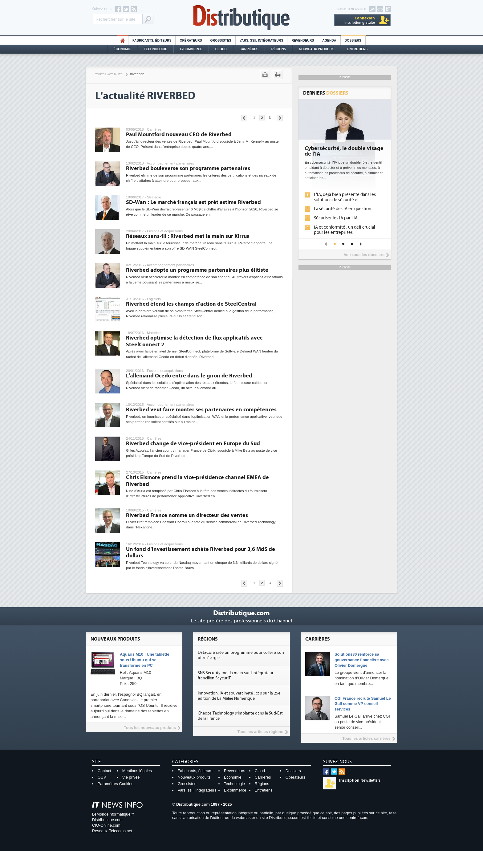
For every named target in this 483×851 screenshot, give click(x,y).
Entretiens (357, 49)
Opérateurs (191, 40)
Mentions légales (137, 770)
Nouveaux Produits (316, 49)
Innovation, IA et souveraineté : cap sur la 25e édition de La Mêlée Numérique (239, 696)
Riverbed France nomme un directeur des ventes (187, 515)
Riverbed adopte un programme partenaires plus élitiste (197, 270)
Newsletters (359, 780)
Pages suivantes (280, 118)
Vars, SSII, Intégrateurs (261, 40)
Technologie (155, 49)
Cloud (221, 49)
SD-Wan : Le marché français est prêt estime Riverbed (193, 202)
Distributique (241, 18)
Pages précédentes (244, 118)
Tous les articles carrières (366, 738)
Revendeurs (302, 40)
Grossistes (220, 40)
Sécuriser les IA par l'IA (336, 218)
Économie (122, 49)
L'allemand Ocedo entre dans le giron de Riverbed (189, 376)
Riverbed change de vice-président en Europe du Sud (193, 443)
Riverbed (137, 74)
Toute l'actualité (109, 74)
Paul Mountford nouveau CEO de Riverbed (179, 134)
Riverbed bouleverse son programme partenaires (188, 168)
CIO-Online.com (106, 825)
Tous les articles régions (260, 731)
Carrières (249, 49)
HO (122, 40)
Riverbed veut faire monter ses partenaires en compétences (201, 409)
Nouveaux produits (194, 777)
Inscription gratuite (359, 20)
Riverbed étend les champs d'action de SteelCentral (191, 304)
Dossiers (353, 40)
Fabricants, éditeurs (151, 40)
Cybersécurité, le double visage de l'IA (344, 151)
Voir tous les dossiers (364, 254)
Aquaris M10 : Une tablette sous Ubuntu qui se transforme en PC (144, 660)
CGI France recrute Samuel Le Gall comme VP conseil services (363, 704)
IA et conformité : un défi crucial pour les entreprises (344, 230)
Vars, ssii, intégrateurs (197, 790)
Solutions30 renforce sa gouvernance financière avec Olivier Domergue (362, 660)
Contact (104, 770)
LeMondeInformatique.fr (113, 814)
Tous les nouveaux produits (150, 727)
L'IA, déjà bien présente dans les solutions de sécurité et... (345, 197)
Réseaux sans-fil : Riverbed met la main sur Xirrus (187, 236)
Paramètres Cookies (115, 783)
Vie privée (131, 777)
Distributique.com (107, 819)
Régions (278, 49)
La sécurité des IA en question (342, 208)
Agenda (329, 40)
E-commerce (191, 49)
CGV (102, 777)
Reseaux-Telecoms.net (112, 831)
